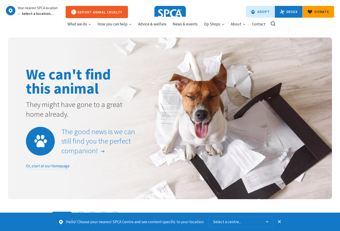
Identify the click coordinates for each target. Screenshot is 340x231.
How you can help (115, 28)
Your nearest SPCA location (38, 8)
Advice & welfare (152, 28)
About (238, 28)
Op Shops (214, 28)
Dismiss (279, 221)
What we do (79, 28)
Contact (258, 28)
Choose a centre (10, 10)
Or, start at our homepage (48, 166)
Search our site (273, 28)
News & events (185, 28)
